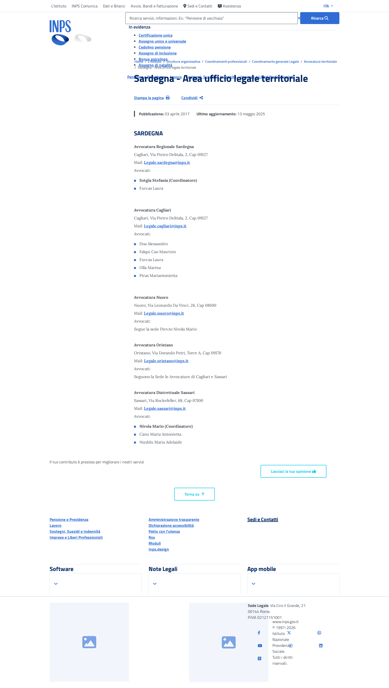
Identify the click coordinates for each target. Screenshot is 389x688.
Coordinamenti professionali (226, 61)
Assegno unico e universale (162, 41)
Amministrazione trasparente (174, 519)
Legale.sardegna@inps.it (167, 162)
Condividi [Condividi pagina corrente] (192, 98)
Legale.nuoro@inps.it (164, 313)
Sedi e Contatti (197, 6)
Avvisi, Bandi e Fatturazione (154, 6)
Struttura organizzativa (183, 61)
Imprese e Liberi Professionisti (76, 537)
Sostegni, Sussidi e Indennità (75, 531)
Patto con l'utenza (164, 531)
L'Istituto (58, 6)
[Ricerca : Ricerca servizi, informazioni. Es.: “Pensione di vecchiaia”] (319, 18)
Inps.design (159, 549)
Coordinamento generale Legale (276, 61)
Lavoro (56, 525)
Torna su (194, 494)
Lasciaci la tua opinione (293, 471)
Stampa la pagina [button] (152, 98)
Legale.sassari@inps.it (165, 408)
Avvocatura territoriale (320, 61)
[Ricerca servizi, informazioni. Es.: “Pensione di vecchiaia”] (211, 18)
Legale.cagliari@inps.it (165, 225)
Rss (152, 537)
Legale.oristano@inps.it (166, 360)
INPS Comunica (84, 6)
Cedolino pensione (155, 47)
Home (139, 61)
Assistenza (229, 6)
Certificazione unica (155, 35)
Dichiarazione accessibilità (171, 525)
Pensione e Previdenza (69, 519)
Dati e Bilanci (114, 6)
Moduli (155, 543)
